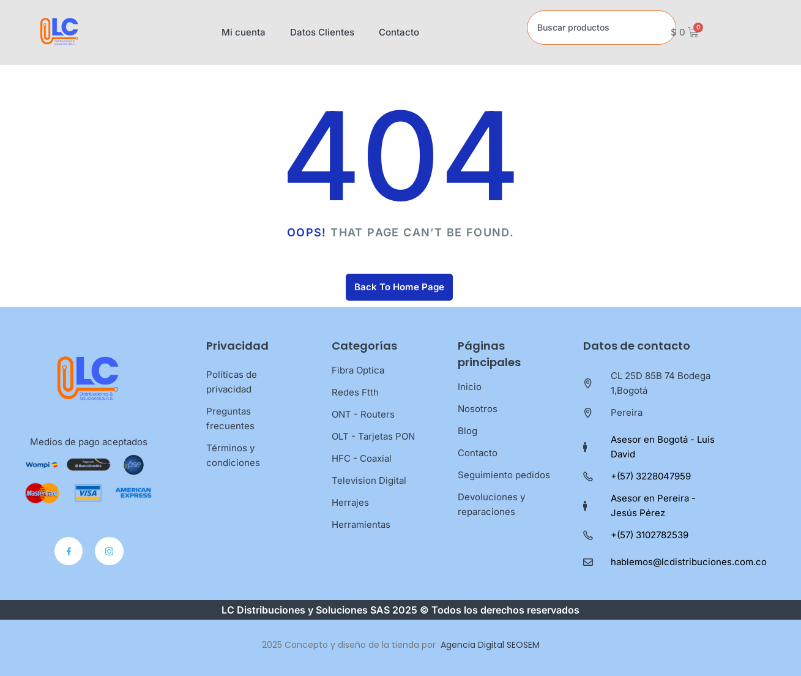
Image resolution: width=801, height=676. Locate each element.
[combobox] (601, 27)
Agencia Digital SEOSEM (490, 645)
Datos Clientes (322, 32)
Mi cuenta (244, 32)
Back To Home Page (399, 287)
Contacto (399, 32)
